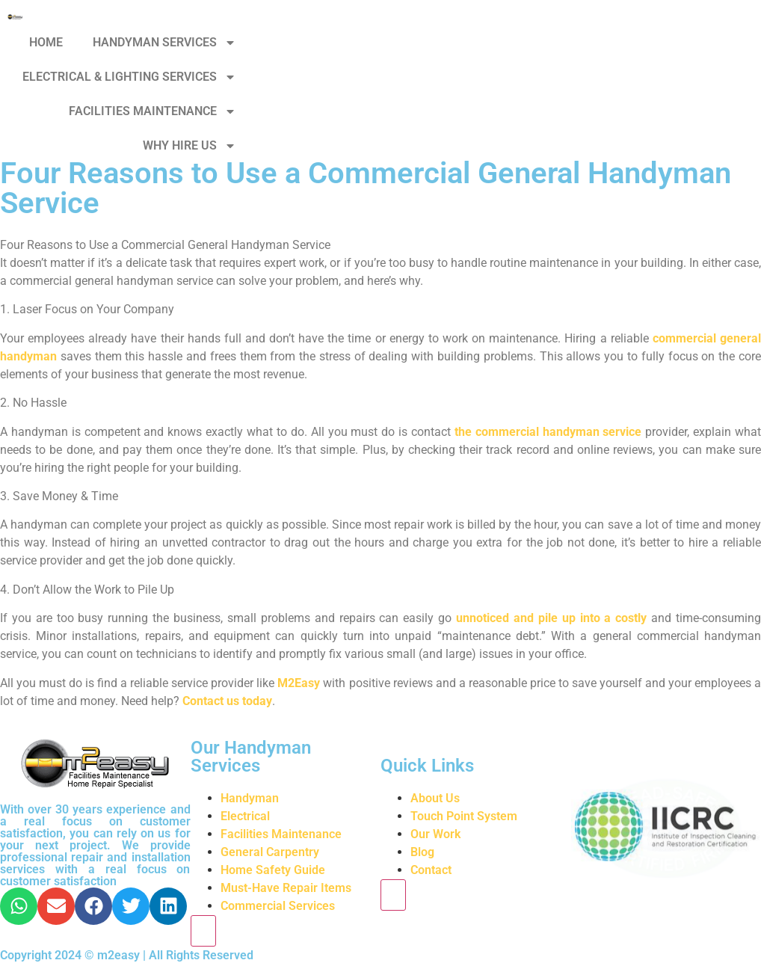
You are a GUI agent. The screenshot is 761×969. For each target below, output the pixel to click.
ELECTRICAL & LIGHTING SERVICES (129, 77)
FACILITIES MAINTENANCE (152, 111)
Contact (431, 870)
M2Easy (298, 683)
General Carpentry (270, 852)
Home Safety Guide (273, 870)
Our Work (435, 834)
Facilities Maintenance (281, 834)
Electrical (245, 816)
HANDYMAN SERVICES (164, 42)
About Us (435, 798)
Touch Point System (463, 816)
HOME (46, 42)
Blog (422, 852)
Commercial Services (278, 906)
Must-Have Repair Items (286, 888)
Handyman (250, 798)
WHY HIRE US (189, 145)
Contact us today (227, 701)
